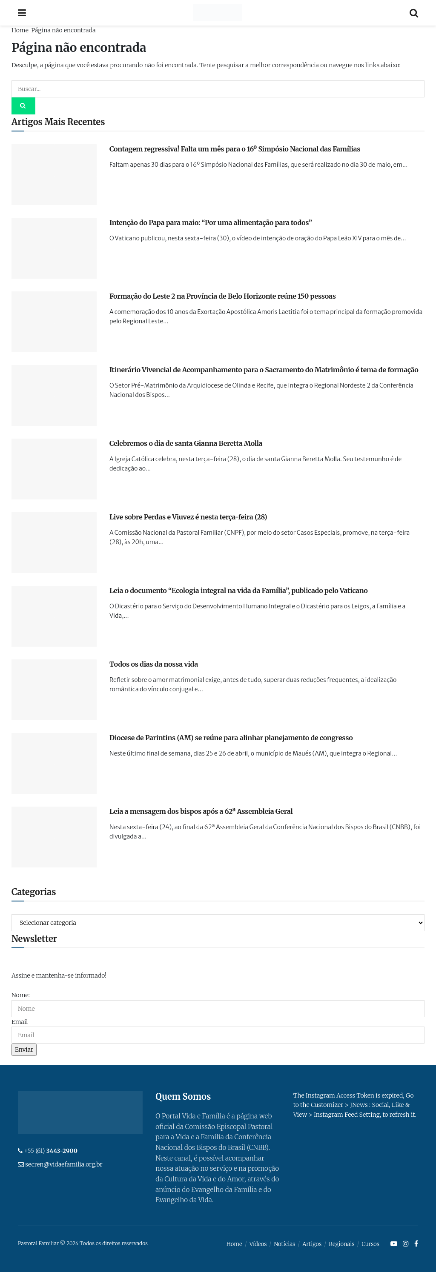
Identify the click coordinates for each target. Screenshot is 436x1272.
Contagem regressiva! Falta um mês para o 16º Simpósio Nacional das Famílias (234, 149)
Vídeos (258, 1244)
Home (20, 30)
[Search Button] (414, 13)
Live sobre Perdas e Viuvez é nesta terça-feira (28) (188, 517)
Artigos (311, 1244)
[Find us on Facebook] (416, 1244)
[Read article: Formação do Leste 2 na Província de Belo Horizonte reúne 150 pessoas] (54, 321)
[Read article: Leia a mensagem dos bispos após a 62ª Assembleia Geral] (54, 837)
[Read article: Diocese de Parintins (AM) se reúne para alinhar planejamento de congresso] (54, 763)
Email (19, 1022)
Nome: (20, 995)
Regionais (341, 1244)
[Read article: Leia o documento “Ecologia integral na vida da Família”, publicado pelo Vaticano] (54, 616)
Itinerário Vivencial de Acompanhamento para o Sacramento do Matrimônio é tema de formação (263, 369)
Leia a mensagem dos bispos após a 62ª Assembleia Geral (201, 811)
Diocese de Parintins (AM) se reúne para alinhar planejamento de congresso (231, 737)
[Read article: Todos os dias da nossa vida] (54, 689)
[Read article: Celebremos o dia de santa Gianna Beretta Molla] (54, 469)
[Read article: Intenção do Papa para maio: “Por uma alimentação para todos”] (54, 248)
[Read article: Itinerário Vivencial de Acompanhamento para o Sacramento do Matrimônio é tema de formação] (54, 395)
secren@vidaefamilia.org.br (63, 1164)
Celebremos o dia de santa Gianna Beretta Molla (185, 443)
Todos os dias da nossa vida (153, 664)
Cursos (370, 1244)
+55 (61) (50, 1151)
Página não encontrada (63, 30)
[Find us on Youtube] (393, 1244)
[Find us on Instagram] (406, 1244)
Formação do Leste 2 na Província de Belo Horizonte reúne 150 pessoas (222, 296)
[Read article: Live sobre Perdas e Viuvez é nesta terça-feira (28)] (54, 542)
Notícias (284, 1244)
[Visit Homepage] (217, 12)
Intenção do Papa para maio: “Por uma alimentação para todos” (210, 222)
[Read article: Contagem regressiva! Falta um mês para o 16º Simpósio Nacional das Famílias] (54, 174)
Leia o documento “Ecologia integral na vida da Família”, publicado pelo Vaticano (238, 590)
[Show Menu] (22, 13)
